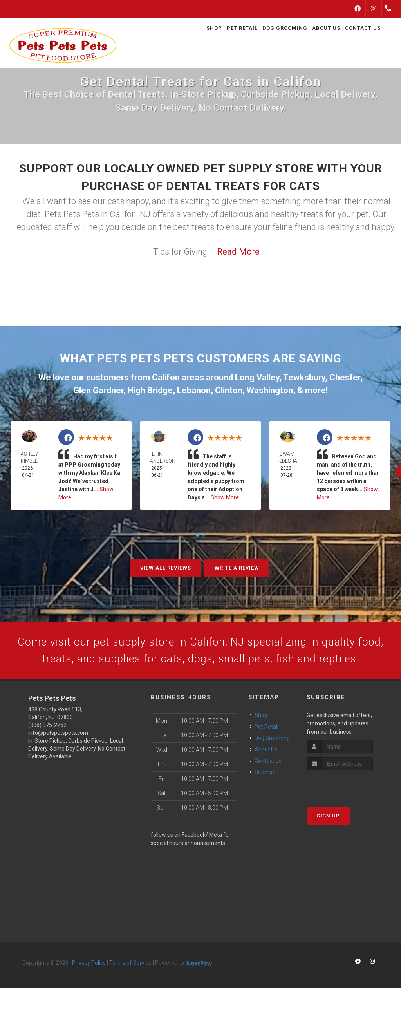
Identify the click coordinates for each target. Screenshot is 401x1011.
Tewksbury (304, 377)
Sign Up (328, 839)
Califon (166, 377)
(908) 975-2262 (47, 748)
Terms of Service (130, 985)
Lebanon (194, 390)
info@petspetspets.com (58, 755)
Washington (270, 390)
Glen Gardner (98, 390)
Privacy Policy (89, 985)
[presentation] (348, 808)
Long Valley (257, 377)
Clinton (228, 390)
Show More (225, 497)
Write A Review (237, 568)
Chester (344, 377)
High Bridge (150, 390)
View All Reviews (165, 568)
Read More (238, 252)
